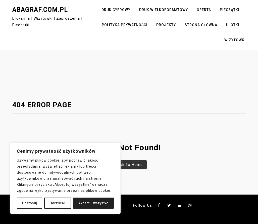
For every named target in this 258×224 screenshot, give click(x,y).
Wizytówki (235, 40)
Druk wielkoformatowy (163, 10)
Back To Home (129, 164)
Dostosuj (29, 203)
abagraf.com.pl (40, 9)
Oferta (204, 10)
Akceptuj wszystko (93, 203)
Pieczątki (229, 10)
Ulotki (232, 25)
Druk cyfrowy (115, 10)
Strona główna (201, 25)
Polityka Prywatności (124, 25)
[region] (65, 178)
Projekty (166, 25)
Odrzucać (57, 203)
